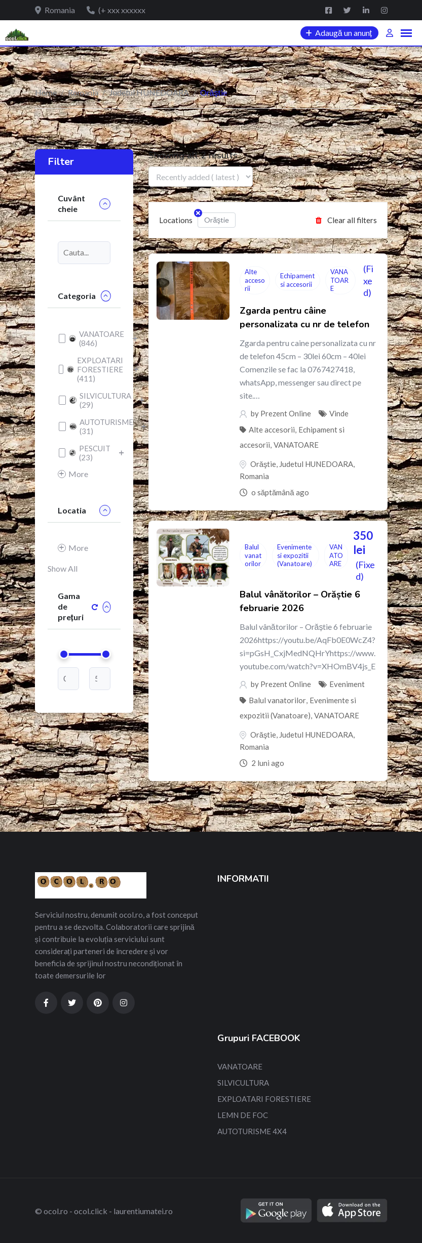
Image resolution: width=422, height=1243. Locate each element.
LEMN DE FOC (242, 1115)
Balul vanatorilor (253, 555)
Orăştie (213, 218)
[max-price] (99, 678)
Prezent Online (285, 413)
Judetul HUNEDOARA (149, 92)
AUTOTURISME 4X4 (252, 1131)
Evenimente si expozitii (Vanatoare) (294, 555)
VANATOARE (339, 280)
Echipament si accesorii (297, 280)
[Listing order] (200, 176)
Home (46, 92)
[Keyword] (84, 252)
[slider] (64, 654)
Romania (83, 92)
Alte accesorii (255, 280)
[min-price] (68, 678)
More (73, 474)
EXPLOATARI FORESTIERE (264, 1098)
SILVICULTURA (243, 1082)
